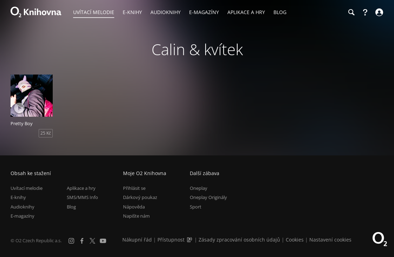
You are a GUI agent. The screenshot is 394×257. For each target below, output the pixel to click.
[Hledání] (351, 12)
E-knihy (18, 197)
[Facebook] (82, 241)
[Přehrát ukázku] (19, 108)
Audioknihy (22, 207)
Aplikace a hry (81, 188)
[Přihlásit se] (378, 12)
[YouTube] (103, 241)
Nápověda (134, 207)
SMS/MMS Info (82, 197)
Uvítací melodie (27, 188)
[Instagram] (71, 241)
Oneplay (198, 188)
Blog (71, 207)
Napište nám (136, 216)
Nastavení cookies (330, 239)
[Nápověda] (365, 12)
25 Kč (45, 133)
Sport (195, 207)
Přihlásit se (134, 188)
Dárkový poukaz (140, 197)
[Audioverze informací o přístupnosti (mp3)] (190, 239)
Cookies (295, 239)
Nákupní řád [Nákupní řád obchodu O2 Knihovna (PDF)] (137, 239)
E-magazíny (22, 216)
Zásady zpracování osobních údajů (239, 239)
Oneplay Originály (208, 197)
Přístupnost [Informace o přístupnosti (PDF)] (171, 239)
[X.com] (92, 241)
